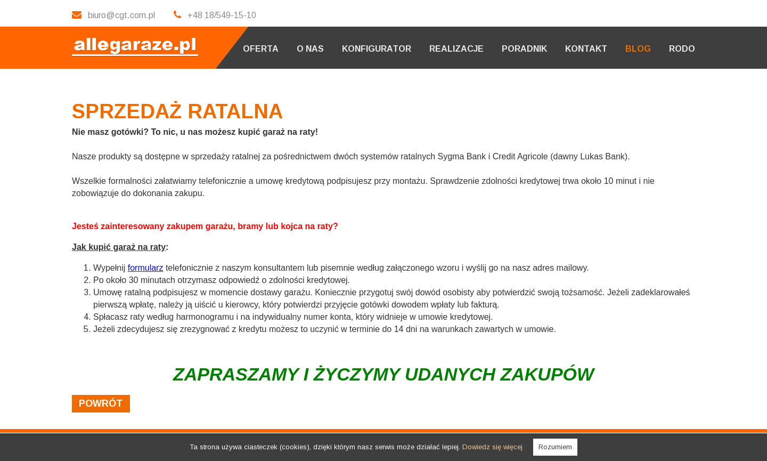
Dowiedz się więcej (492, 447)
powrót (101, 403)
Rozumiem (555, 447)
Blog (638, 48)
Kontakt (586, 48)
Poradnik (524, 48)
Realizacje (456, 48)
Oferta (261, 48)
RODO (682, 48)
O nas (310, 48)
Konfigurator (376, 48)
